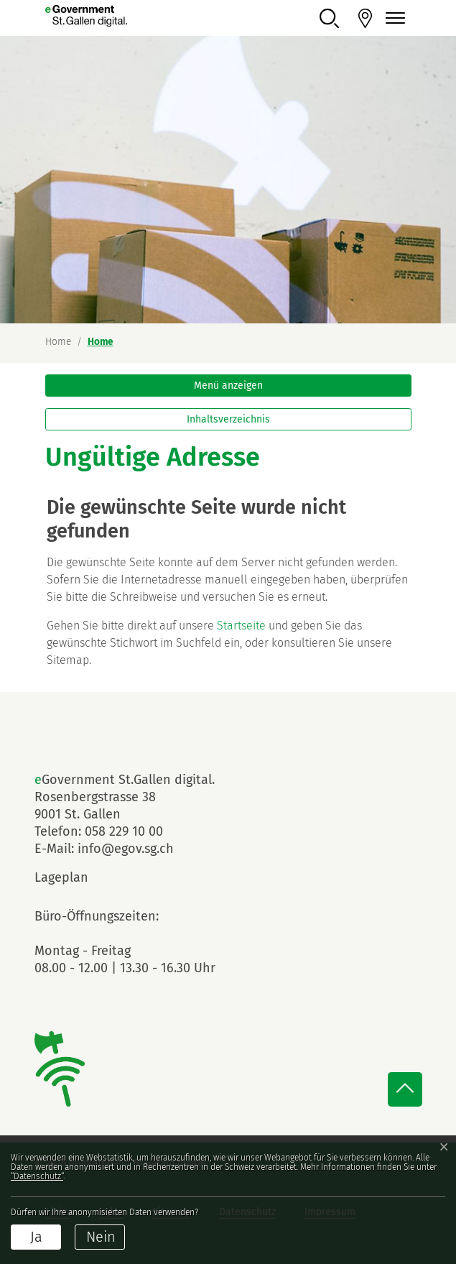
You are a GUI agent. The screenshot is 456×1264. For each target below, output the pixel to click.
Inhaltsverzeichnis (228, 419)
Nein (101, 1236)
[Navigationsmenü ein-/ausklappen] (393, 18)
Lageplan (73, 877)
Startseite (241, 625)
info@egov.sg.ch (126, 849)
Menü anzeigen (228, 385)
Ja (36, 1236)
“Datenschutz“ (37, 1176)
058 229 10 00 (124, 831)
